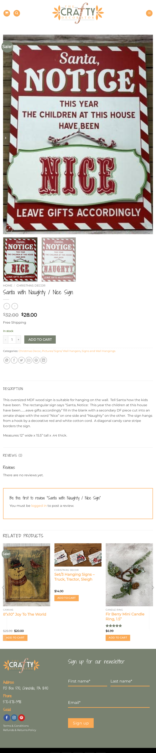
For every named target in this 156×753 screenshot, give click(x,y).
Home (7, 285)
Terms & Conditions (16, 725)
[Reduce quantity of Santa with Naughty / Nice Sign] (5, 339)
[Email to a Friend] (29, 360)
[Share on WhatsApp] (6, 360)
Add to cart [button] (15, 637)
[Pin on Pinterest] (36, 360)
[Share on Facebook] (14, 360)
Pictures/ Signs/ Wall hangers (61, 351)
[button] (6, 13)
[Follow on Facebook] (6, 717)
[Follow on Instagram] (14, 717)
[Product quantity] (12, 339)
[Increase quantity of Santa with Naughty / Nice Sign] (18, 339)
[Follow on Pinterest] (21, 717)
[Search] (16, 13)
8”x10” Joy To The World (24, 614)
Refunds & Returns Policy (19, 730)
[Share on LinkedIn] (43, 360)
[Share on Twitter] (21, 360)
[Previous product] (14, 306)
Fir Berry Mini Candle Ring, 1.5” (125, 616)
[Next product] (6, 306)
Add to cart (40, 340)
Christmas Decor (31, 285)
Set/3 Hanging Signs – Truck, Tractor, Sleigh (74, 576)
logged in (39, 506)
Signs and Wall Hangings (98, 351)
